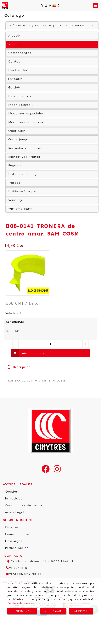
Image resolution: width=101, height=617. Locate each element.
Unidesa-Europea (23, 191)
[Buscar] (42, 5)
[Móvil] (58, 5)
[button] (46, 5)
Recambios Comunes (25, 148)
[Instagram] (57, 471)
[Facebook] (45, 471)
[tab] (21, 367)
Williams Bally (20, 208)
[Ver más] (9, 44)
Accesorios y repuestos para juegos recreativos (52, 25)
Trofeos (14, 182)
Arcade (14, 35)
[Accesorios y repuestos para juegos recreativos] (9, 25)
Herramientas (19, 96)
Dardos (14, 61)
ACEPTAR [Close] (81, 611)
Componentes (19, 53)
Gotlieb (14, 87)
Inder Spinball (20, 104)
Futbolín (15, 78)
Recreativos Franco (24, 156)
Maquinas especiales (26, 113)
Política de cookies (20, 603)
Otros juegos (19, 139)
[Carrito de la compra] (50, 5)
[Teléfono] (17, 567)
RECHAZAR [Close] (53, 611)
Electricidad (18, 70)
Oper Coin (17, 130)
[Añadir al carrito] (50, 353)
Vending (15, 200)
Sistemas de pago (23, 174)
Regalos (14, 165)
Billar (16, 44)
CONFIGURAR (22, 611)
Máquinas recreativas (26, 122)
